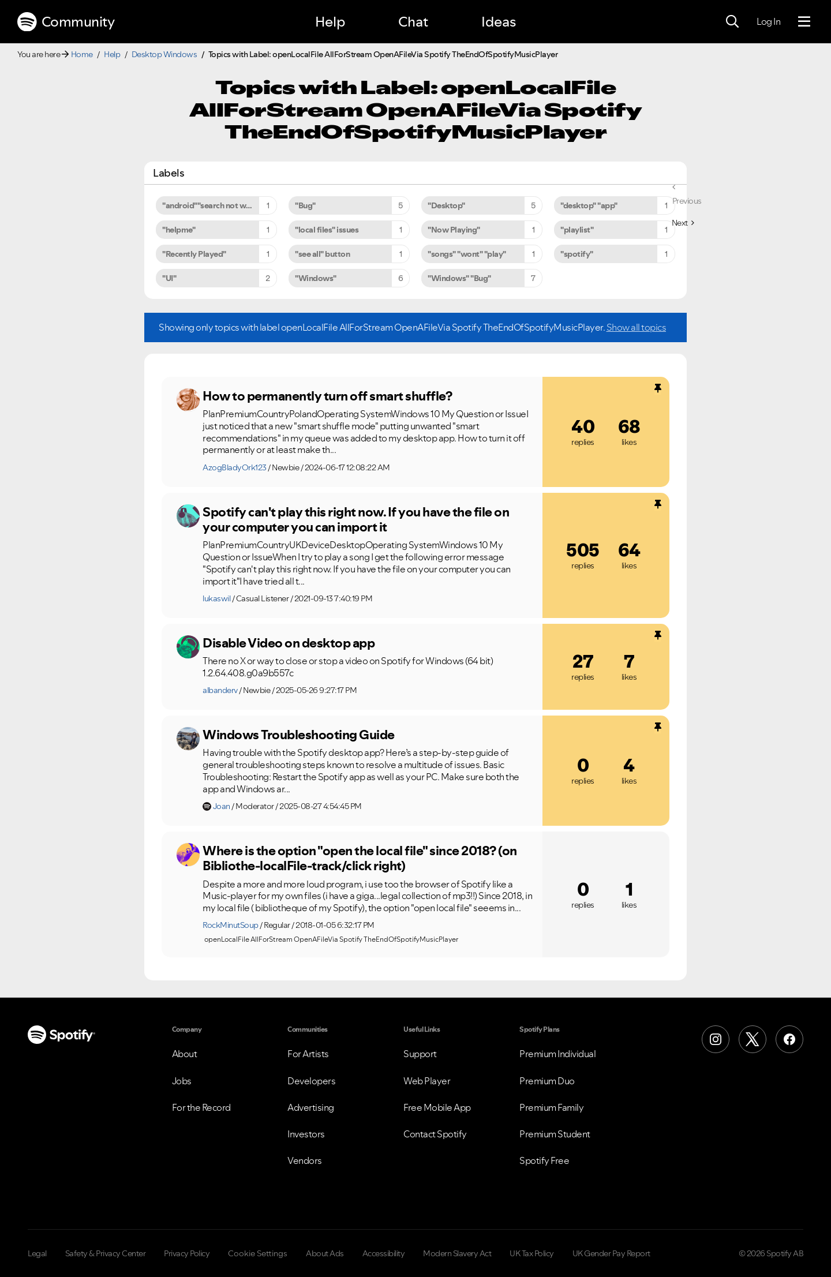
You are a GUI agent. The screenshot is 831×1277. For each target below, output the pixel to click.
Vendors (304, 1160)
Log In (768, 21)
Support (420, 1053)
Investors (306, 1134)
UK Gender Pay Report (611, 1253)
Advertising (310, 1107)
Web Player (426, 1080)
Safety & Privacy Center (105, 1253)
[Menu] (804, 22)
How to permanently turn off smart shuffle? (327, 395)
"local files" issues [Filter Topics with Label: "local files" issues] (326, 229)
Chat (413, 21)
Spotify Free (544, 1160)
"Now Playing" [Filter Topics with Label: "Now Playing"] (454, 229)
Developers (311, 1080)
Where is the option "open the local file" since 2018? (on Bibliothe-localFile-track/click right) (360, 858)
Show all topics (637, 327)
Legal (37, 1253)
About (184, 1053)
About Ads (325, 1253)
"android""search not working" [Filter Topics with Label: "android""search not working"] (217, 205)
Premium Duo (547, 1080)
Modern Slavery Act (457, 1253)
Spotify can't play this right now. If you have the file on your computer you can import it (356, 519)
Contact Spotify (435, 1134)
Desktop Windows (164, 54)
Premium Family (551, 1107)
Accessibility (383, 1253)
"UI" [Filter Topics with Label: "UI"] (169, 278)
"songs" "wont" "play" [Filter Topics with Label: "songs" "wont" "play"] (467, 254)
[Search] (732, 21)
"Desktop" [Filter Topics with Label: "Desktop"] (446, 205)
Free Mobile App (437, 1107)
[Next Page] (683, 223)
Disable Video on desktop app (289, 642)
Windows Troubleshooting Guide (299, 734)
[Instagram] (715, 1039)
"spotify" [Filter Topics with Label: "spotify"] (576, 254)
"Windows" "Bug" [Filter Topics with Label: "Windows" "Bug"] (459, 278)
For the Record (201, 1107)
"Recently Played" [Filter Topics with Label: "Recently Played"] (194, 254)
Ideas (498, 21)
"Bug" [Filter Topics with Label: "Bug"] (305, 205)
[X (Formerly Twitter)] (752, 1039)
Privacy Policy (186, 1253)
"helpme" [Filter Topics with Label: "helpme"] (178, 229)
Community (65, 22)
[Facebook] (789, 1039)
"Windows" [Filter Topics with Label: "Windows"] (315, 278)
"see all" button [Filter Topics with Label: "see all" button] (322, 254)
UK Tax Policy (532, 1253)
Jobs (182, 1080)
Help (330, 21)
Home (82, 54)
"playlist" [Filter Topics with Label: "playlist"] (576, 229)
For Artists (308, 1053)
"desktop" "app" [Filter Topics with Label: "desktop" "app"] (588, 205)
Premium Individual (557, 1053)
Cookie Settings (257, 1253)
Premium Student (554, 1134)
